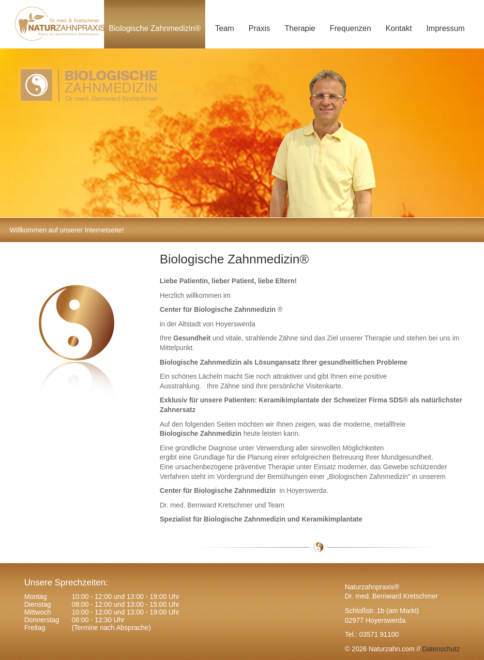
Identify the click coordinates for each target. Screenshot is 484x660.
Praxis (259, 28)
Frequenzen (350, 28)
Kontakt (399, 28)
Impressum (445, 28)
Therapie (300, 28)
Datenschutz (440, 649)
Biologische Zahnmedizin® (155, 28)
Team (224, 28)
